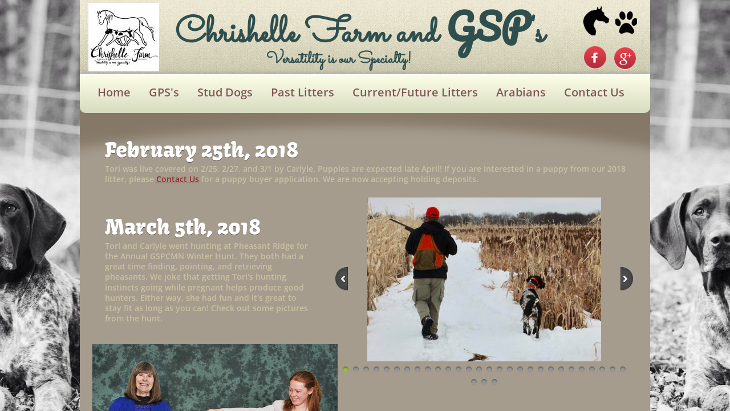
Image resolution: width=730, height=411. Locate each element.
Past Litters (302, 92)
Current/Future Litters (415, 92)
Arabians (521, 92)
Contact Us (594, 92)
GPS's (164, 92)
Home (114, 92)
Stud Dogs (225, 92)
